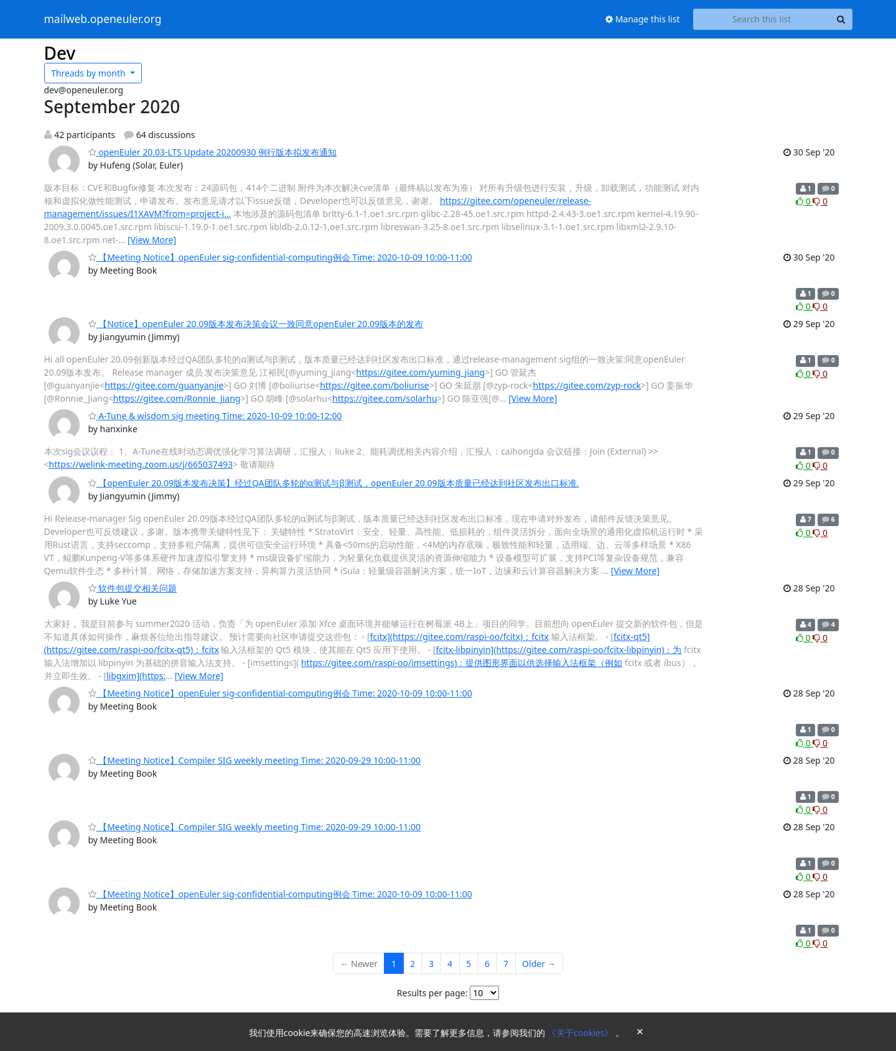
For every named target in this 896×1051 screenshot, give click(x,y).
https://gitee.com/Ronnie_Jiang (177, 398)
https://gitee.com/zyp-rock (587, 385)
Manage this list (642, 19)
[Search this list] (762, 19)
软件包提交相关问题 (132, 588)
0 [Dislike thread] (820, 201)
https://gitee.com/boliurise (374, 385)
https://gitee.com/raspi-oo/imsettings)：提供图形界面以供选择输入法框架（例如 (462, 663)
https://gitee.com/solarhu (384, 398)
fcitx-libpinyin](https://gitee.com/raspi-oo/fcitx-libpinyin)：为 (558, 649)
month (89, 73)
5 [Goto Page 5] (468, 964)
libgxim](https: (136, 676)
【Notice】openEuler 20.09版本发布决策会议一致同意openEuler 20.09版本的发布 (256, 324)
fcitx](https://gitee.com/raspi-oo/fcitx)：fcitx (459, 636)
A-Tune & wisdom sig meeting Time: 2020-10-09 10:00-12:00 (215, 416)
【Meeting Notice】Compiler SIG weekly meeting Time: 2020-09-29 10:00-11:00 (254, 760)
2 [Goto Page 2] (412, 964)
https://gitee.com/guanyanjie (164, 385)
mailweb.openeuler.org (103, 19)
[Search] (841, 19)
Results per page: (432, 993)
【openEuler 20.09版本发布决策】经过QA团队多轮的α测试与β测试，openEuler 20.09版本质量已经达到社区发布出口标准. (333, 483)
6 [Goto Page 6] (487, 964)
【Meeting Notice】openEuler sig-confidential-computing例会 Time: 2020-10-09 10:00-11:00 (280, 257)
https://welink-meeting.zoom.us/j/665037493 (141, 464)
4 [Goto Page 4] (449, 964)
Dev (60, 53)
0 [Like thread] (804, 201)
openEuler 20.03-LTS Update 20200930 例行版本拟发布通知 (212, 152)
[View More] (152, 240)
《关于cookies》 (581, 1033)
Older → (539, 964)
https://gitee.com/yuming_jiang (420, 372)
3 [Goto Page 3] (431, 964)
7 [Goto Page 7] (505, 964)
